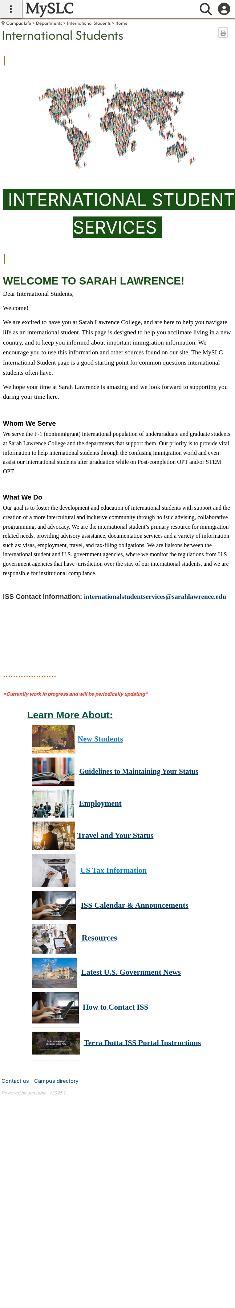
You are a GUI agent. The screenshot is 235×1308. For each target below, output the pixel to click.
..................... (29, 673)
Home (121, 23)
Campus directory (56, 1081)
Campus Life (18, 23)
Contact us (15, 1081)
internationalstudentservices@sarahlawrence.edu (155, 596)
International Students (89, 23)
